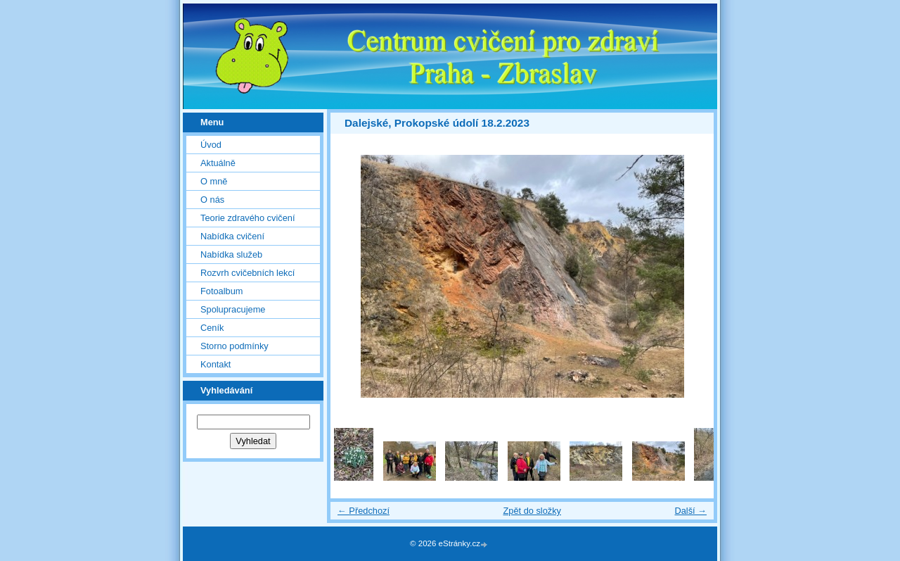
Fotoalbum (221, 291)
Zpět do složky (532, 510)
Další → (690, 510)
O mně (213, 181)
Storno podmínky (234, 346)
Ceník (212, 327)
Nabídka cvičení (232, 236)
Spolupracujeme (232, 309)
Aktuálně (218, 163)
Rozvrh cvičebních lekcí (247, 272)
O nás (212, 199)
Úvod (210, 144)
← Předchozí (364, 510)
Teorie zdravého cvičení (247, 218)
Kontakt (215, 364)
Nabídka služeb (231, 254)
